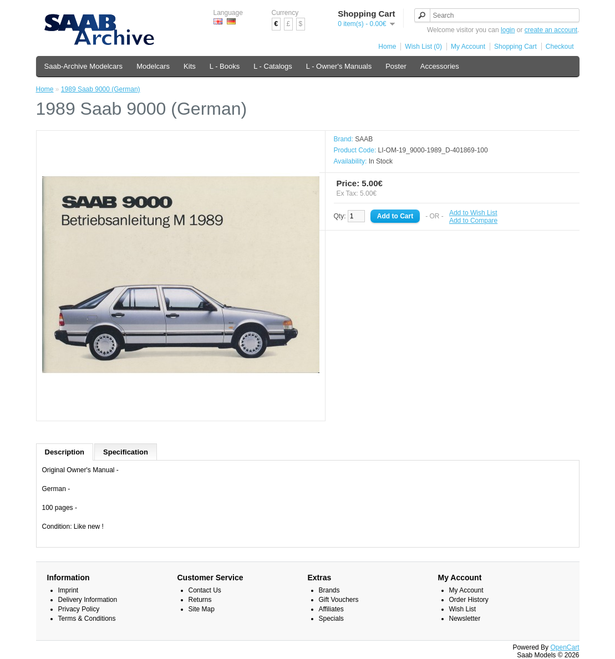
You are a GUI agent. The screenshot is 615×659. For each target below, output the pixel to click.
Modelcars (153, 66)
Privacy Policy (79, 609)
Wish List (462, 609)
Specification (125, 452)
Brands (329, 590)
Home (387, 46)
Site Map (202, 609)
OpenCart (564, 647)
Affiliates (331, 609)
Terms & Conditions (87, 618)
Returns (200, 600)
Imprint (68, 590)
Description (65, 452)
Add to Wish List (473, 213)
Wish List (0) (423, 46)
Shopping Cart (515, 46)
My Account (468, 46)
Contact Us (205, 590)
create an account (551, 30)
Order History (469, 600)
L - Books (225, 66)
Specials (331, 618)
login (508, 30)
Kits (190, 66)
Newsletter (465, 618)
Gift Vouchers (339, 600)
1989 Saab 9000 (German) (100, 89)
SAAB (364, 139)
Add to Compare (473, 220)
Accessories (439, 66)
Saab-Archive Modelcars (83, 66)
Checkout (560, 46)
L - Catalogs (272, 66)
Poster (395, 66)
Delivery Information (88, 600)
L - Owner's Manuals (339, 66)
